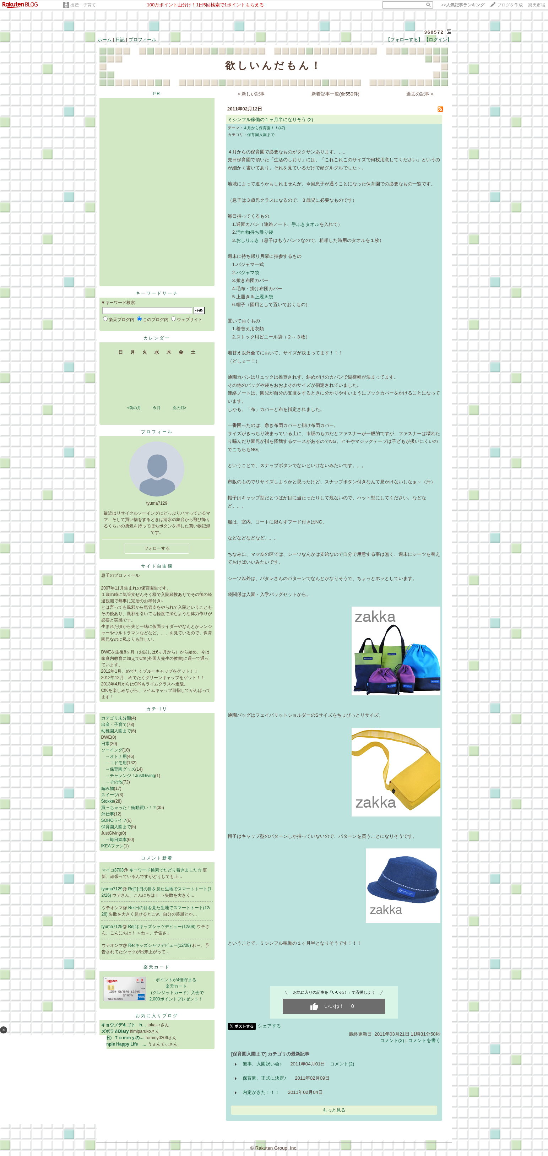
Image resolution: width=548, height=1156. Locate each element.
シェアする (269, 1026)
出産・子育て (83, 4)
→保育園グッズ (118, 769)
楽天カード (156, 967)
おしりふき (247, 240)
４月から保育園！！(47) (264, 128)
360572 (434, 32)
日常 (105, 743)
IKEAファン (112, 845)
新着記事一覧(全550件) (335, 94)
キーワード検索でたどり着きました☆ (166, 870)
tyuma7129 (112, 888)
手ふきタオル (305, 224)
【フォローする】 (404, 39)
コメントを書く (424, 1040)
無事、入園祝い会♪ (262, 1064)
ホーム (105, 39)
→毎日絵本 (114, 839)
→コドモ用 (114, 762)
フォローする (157, 548)
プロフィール (142, 39)
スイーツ (109, 794)
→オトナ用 (114, 756)
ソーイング (112, 750)
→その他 (112, 782)
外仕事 (107, 814)
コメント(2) (392, 1040)
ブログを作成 (510, 4)
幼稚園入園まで (116, 730)
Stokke (107, 801)
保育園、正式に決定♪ (265, 1078)
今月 (157, 408)
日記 (120, 39)
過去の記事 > (420, 94)
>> (462, 4)
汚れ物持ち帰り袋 (254, 232)
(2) (310, 119)
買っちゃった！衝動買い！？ (129, 807)
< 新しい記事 (251, 94)
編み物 (107, 788)
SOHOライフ (113, 820)
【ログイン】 (438, 39)
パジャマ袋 (247, 272)
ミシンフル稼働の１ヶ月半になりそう (267, 119)
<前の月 (134, 408)
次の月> (179, 408)
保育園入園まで (116, 826)
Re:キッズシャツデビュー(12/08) (160, 945)
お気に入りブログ (157, 1015)
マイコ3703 (113, 870)
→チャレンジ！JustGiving (128, 775)
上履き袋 (264, 296)
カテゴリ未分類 (116, 718)
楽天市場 (536, 4)
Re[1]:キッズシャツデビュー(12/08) (162, 926)
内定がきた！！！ (261, 1092)
